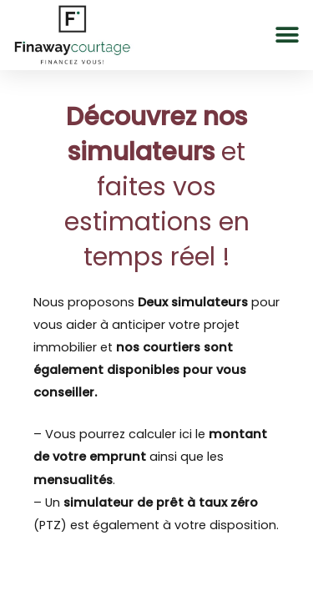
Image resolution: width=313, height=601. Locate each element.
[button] (286, 34)
